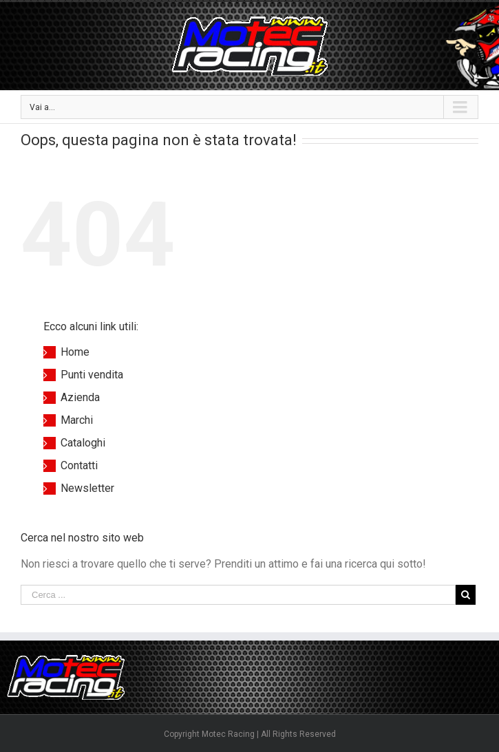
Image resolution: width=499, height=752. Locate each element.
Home (75, 351)
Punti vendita (92, 374)
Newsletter (87, 488)
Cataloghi (83, 442)
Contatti (79, 465)
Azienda (80, 397)
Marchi (77, 420)
